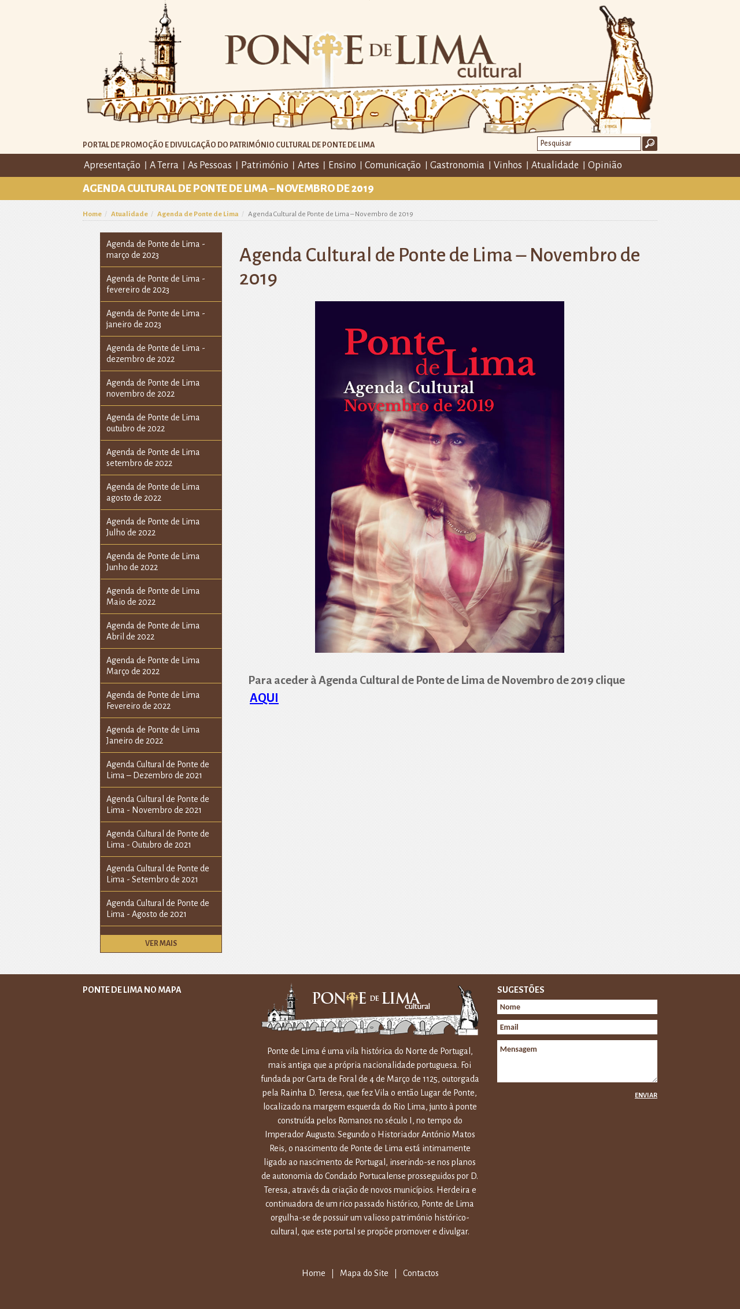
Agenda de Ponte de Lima (198, 214)
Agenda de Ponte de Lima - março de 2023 (155, 249)
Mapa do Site (364, 1273)
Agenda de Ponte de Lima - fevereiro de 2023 (155, 284)
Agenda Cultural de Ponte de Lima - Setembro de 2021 (157, 874)
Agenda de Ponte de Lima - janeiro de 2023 (155, 319)
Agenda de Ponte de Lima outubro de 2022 (153, 423)
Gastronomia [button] (457, 165)
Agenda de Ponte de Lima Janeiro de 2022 (153, 735)
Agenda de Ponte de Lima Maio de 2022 (153, 596)
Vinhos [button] (508, 165)
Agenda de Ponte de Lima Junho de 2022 (153, 562)
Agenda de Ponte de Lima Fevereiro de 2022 (153, 700)
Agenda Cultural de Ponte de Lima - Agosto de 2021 (157, 908)
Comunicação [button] (393, 165)
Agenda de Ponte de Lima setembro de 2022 (153, 458)
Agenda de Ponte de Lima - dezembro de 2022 (155, 353)
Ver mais (161, 944)
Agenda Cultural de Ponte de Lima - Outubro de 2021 (157, 839)
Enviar (646, 1095)
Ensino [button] (342, 165)
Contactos (421, 1273)
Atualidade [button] (555, 165)
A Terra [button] (164, 165)
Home (92, 214)
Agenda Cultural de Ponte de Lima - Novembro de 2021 (157, 804)
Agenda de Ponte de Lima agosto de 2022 (153, 492)
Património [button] (264, 165)
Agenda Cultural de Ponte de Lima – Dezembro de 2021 (157, 770)
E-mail (649, 164)
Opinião (605, 165)
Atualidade (129, 214)
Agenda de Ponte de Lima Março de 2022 (153, 666)
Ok (649, 143)
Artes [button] (308, 165)
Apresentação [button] (112, 165)
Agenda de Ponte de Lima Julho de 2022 (153, 527)
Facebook (631, 164)
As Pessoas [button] (210, 165)
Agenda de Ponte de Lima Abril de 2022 (153, 631)
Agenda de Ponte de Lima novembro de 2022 (153, 388)
